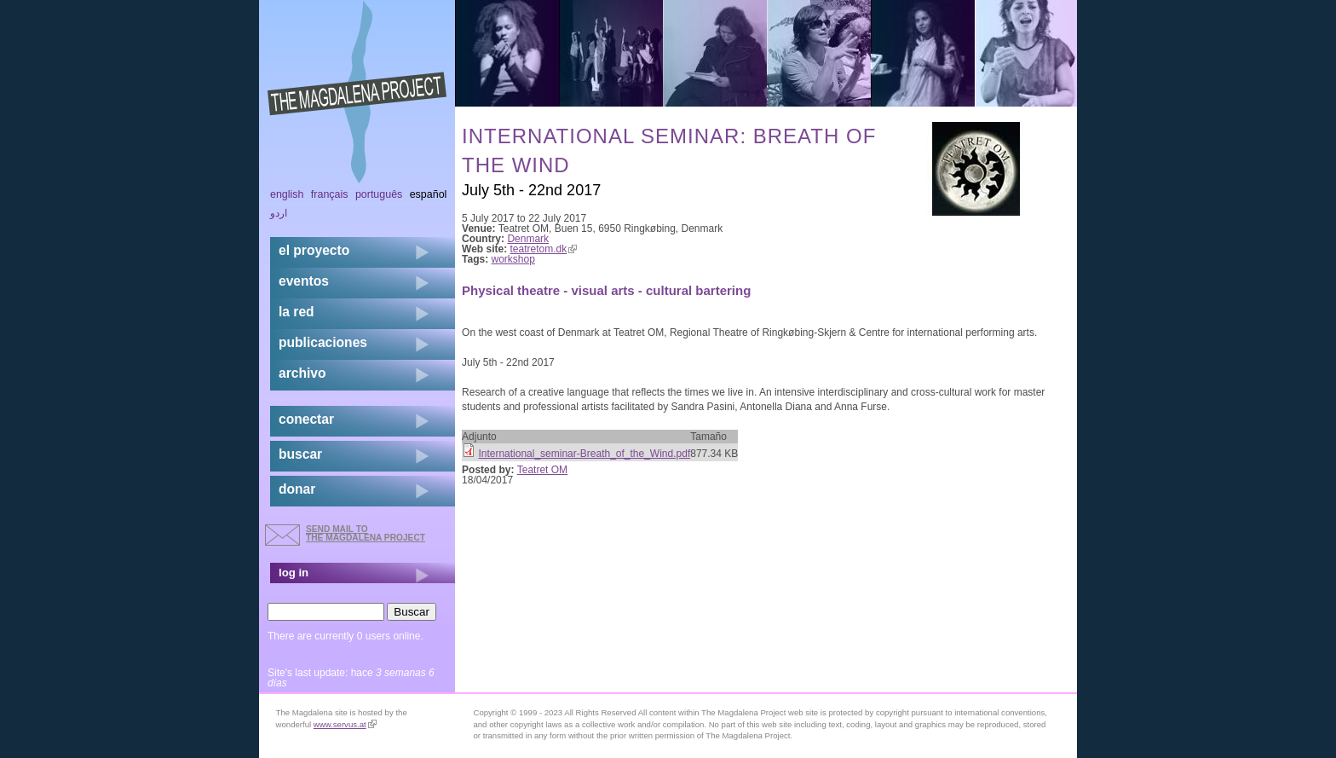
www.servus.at (345, 724)
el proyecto (314, 250)
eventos (304, 281)
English (287, 194)
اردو (278, 213)
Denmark (528, 239)
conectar (306, 419)
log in (293, 572)
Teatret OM (542, 470)
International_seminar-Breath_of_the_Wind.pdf (584, 454)
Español (428, 194)
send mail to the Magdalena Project (365, 533)
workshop (513, 259)
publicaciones (323, 342)
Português (378, 194)
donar (297, 489)
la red (296, 311)
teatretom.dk (544, 249)
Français (329, 194)
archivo (302, 373)
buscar (300, 454)
